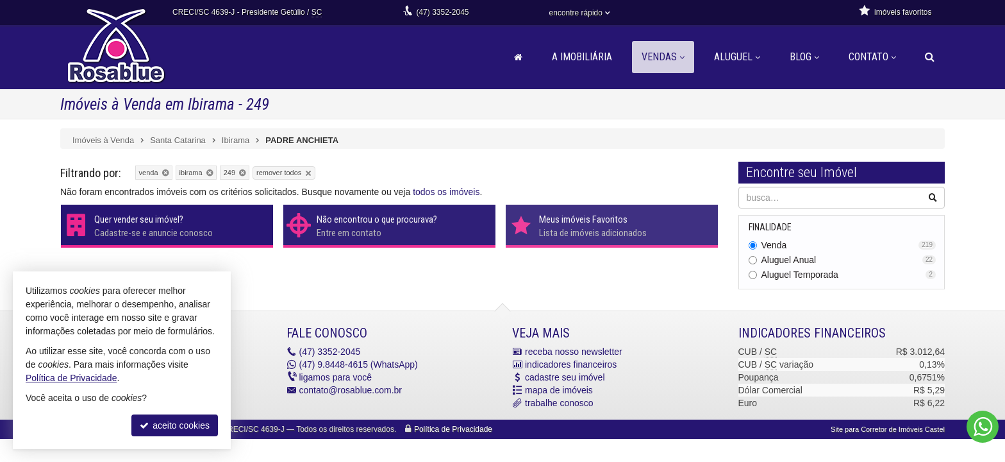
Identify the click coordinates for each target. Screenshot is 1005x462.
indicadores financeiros (571, 364)
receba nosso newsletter (573, 351)
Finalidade (770, 227)
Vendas (663, 57)
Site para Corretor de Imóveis (888, 429)
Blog (804, 57)
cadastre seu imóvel (565, 377)
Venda (848, 245)
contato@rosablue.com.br (351, 390)
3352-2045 (442, 12)
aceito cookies (175, 425)
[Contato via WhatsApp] (983, 427)
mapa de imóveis (559, 390)
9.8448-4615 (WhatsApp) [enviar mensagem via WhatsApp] (358, 364)
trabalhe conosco (559, 403)
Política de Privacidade (453, 429)
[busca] (929, 57)
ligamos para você (335, 377)
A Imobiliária (582, 57)
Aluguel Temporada (848, 275)
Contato (872, 57)
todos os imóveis (446, 192)
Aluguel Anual (848, 260)
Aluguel (737, 57)
